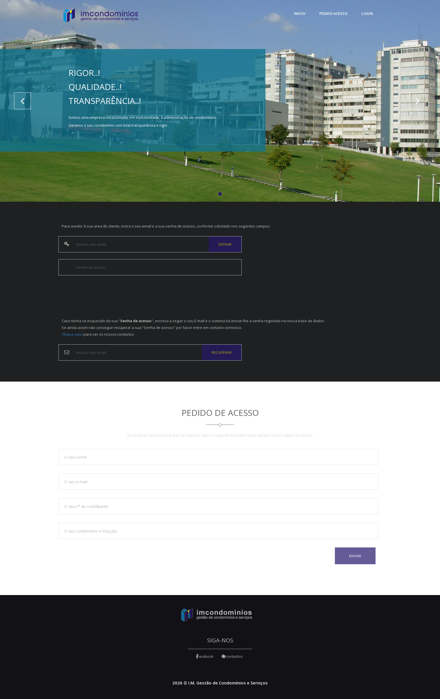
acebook (205, 659)
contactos (232, 659)
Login (367, 13)
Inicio (299, 13)
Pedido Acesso (333, 13)
